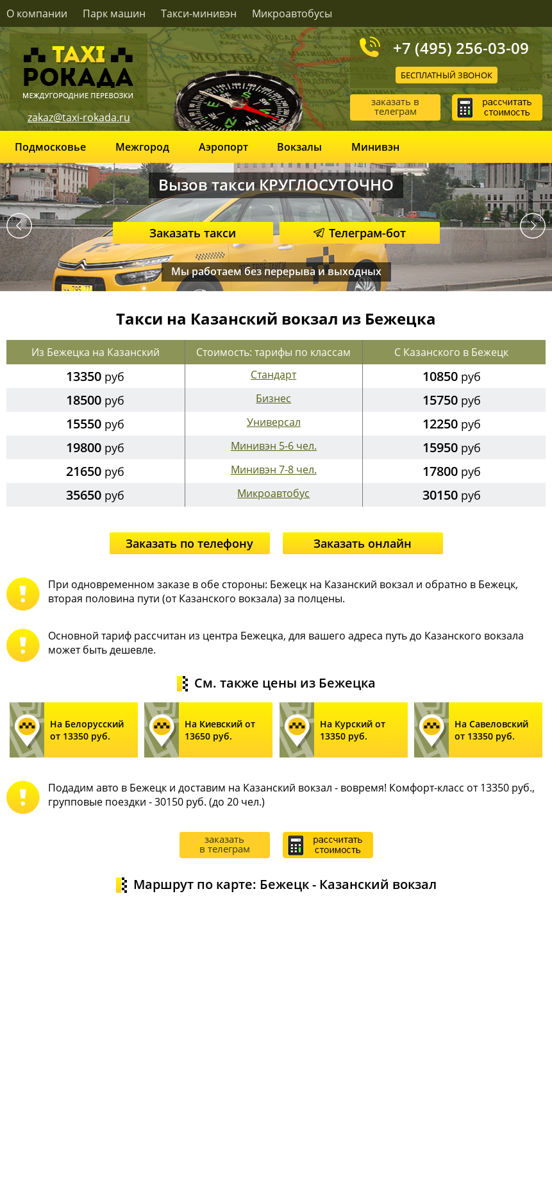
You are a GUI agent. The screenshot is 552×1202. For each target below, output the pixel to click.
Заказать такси (192, 233)
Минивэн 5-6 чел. (274, 446)
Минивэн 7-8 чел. (274, 469)
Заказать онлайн (363, 543)
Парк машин (114, 13)
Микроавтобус (273, 493)
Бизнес (273, 398)
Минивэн (375, 147)
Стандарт (273, 375)
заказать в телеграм (395, 106)
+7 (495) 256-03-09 (461, 47)
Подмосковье (50, 147)
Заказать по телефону (189, 543)
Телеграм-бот (360, 233)
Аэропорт (223, 147)
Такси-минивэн (199, 13)
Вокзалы (299, 147)
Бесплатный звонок (446, 75)
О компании (36, 13)
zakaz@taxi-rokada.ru (79, 117)
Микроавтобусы (292, 13)
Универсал (274, 422)
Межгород (142, 147)
